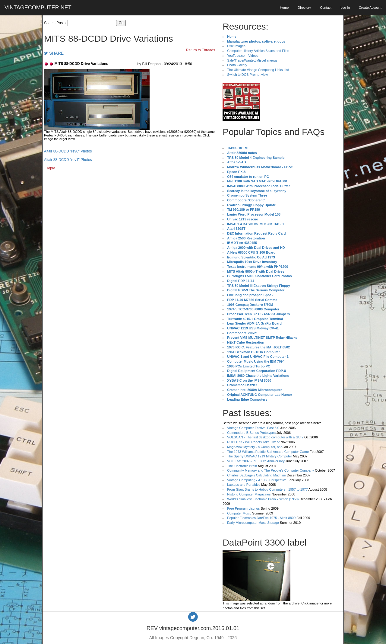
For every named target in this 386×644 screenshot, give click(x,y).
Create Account (370, 7)
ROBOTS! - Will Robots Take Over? (253, 442)
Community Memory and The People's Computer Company (270, 470)
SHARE (54, 53)
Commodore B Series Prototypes (251, 432)
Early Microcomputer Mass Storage (253, 522)
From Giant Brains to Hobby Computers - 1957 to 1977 (267, 489)
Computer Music (239, 513)
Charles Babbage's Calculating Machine (256, 475)
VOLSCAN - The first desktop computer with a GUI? (265, 437)
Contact (325, 7)
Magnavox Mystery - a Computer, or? (254, 447)
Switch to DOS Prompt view (247, 74)
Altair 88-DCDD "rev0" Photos (68, 151)
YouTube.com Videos (242, 55)
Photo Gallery (237, 65)
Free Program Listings (243, 508)
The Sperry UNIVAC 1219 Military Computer (259, 456)
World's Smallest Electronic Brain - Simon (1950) (263, 499)
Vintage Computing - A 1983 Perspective (256, 480)
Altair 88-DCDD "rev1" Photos (68, 160)
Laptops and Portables (243, 484)
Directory (304, 7)
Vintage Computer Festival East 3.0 (253, 428)
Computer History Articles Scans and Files (258, 51)
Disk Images (236, 46)
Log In (345, 7)
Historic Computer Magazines (249, 494)
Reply (50, 168)
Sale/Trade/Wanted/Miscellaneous (252, 60)
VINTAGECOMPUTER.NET (38, 8)
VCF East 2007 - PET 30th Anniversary (256, 461)
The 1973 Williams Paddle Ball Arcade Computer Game (268, 451)
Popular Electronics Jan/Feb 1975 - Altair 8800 (261, 518)
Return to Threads (200, 50)
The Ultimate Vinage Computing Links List (258, 70)
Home (284, 7)
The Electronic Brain (242, 466)
